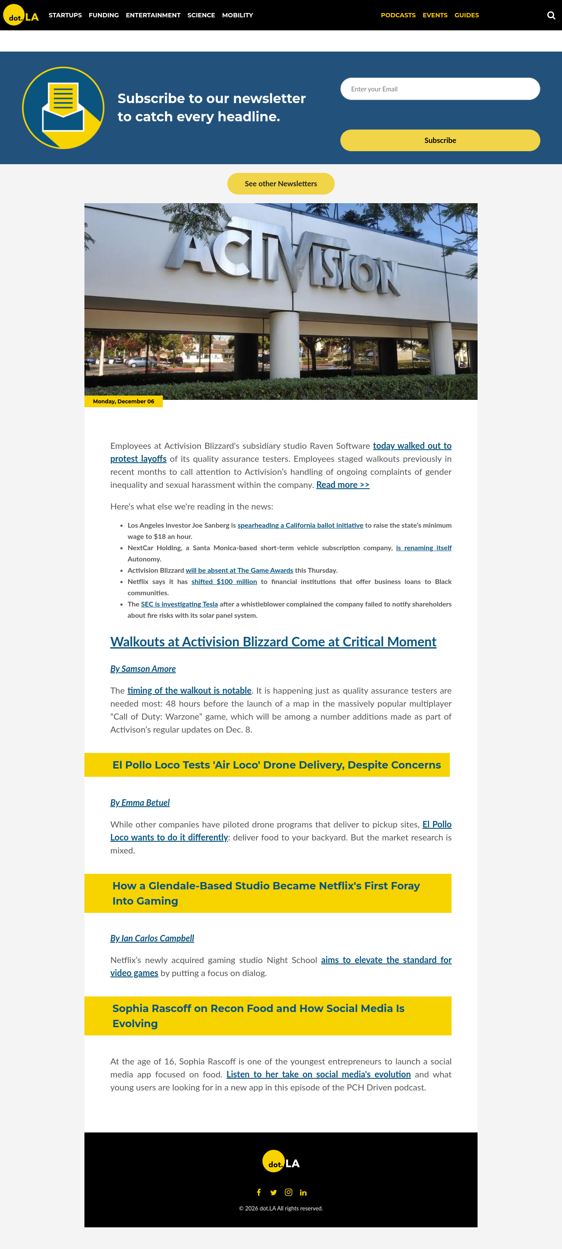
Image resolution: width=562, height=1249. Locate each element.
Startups (65, 15)
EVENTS (435, 15)
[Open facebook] (259, 1192)
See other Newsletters (281, 183)
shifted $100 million (224, 581)
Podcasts (398, 15)
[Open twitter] (273, 1192)
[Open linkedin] (303, 1192)
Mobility (237, 15)
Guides (467, 15)
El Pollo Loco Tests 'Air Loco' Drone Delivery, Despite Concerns (277, 765)
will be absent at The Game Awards (239, 570)
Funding (104, 15)
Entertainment (153, 15)
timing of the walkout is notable (189, 690)
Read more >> (343, 484)
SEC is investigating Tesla (179, 604)
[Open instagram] (288, 1192)
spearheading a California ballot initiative (300, 525)
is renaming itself (424, 547)
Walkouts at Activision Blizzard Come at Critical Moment (273, 641)
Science (201, 15)
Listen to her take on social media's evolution (318, 1074)
